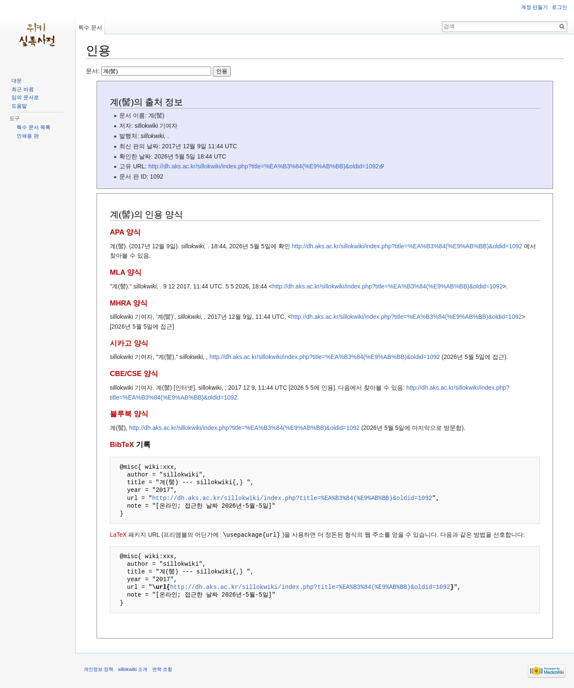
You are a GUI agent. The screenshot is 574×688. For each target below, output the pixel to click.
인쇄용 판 (27, 136)
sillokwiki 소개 (132, 668)
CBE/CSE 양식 (134, 374)
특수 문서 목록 (33, 127)
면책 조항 (162, 668)
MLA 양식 (125, 272)
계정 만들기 (534, 7)
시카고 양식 (129, 343)
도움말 (19, 106)
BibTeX (122, 445)
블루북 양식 (129, 414)
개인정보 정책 (98, 668)
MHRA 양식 (128, 303)
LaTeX (118, 534)
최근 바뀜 (22, 89)
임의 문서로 (25, 97)
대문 (17, 81)
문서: (158, 71)
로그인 (559, 7)
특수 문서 (90, 27)
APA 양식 (125, 232)
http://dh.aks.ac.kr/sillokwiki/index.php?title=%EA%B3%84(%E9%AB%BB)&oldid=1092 (263, 166)
